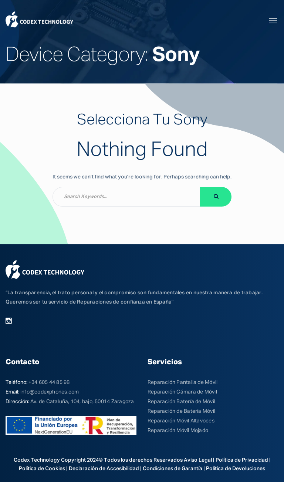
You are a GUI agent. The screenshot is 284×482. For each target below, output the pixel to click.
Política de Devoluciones (235, 468)
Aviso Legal (198, 460)
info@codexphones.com (49, 392)
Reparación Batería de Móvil (181, 401)
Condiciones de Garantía (172, 468)
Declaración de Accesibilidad (104, 468)
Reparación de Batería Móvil (181, 411)
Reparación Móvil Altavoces (181, 421)
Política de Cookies (42, 468)
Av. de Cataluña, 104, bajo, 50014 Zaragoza (82, 401)
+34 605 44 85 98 (49, 382)
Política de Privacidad (242, 460)
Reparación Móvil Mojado (178, 430)
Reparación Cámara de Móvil (182, 392)
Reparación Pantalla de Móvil (182, 382)
